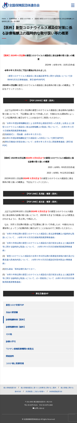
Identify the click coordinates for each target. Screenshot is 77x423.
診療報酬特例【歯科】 (16, 327)
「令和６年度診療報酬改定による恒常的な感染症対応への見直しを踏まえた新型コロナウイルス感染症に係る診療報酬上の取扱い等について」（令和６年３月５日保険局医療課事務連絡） (38, 127)
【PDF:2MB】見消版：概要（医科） (40, 193)
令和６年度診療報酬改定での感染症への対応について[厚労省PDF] (34, 138)
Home (4, 19)
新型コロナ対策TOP (15, 305)
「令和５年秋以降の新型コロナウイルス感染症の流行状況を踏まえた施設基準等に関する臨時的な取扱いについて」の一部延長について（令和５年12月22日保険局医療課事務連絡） (38, 278)
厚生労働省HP (40, 293)
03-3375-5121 (33, 405)
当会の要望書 (12, 312)
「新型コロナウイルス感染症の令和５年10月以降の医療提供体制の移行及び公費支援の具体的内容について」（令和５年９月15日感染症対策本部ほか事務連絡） (38, 259)
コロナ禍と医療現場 (15, 363)
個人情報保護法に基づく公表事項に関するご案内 (38, 388)
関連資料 (10, 356)
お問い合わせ (38, 408)
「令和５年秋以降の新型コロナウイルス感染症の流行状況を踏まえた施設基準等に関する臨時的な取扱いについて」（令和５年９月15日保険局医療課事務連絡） (38, 246)
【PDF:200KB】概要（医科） (40, 100)
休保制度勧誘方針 (55, 391)
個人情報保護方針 (9, 388)
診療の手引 (11, 341)
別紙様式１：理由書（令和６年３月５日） (24, 134)
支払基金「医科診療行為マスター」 (21, 269)
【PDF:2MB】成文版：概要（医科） (40, 201)
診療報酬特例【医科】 (16, 320)
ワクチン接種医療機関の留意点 (20, 349)
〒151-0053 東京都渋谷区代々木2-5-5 (38, 402)
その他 (9, 334)
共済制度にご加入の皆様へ (35, 391)
